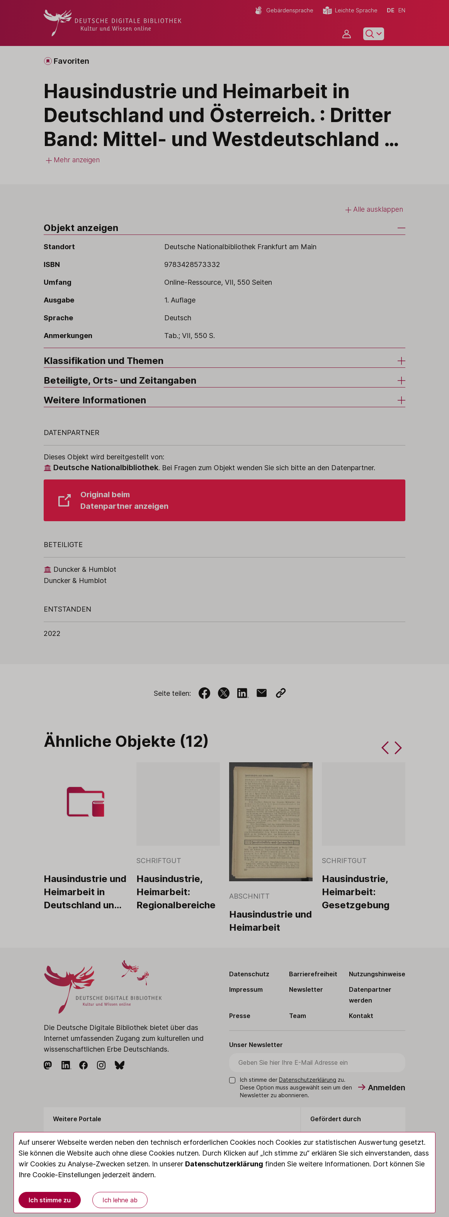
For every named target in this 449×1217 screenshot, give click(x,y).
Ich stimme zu (50, 1200)
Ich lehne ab (120, 1200)
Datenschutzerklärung (224, 1164)
